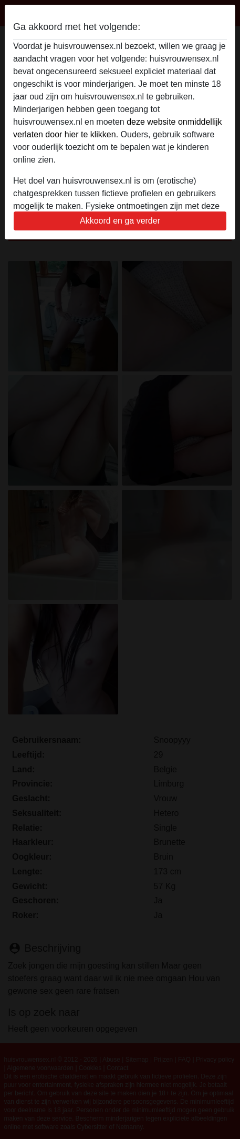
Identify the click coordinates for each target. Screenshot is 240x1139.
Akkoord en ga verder (120, 220)
